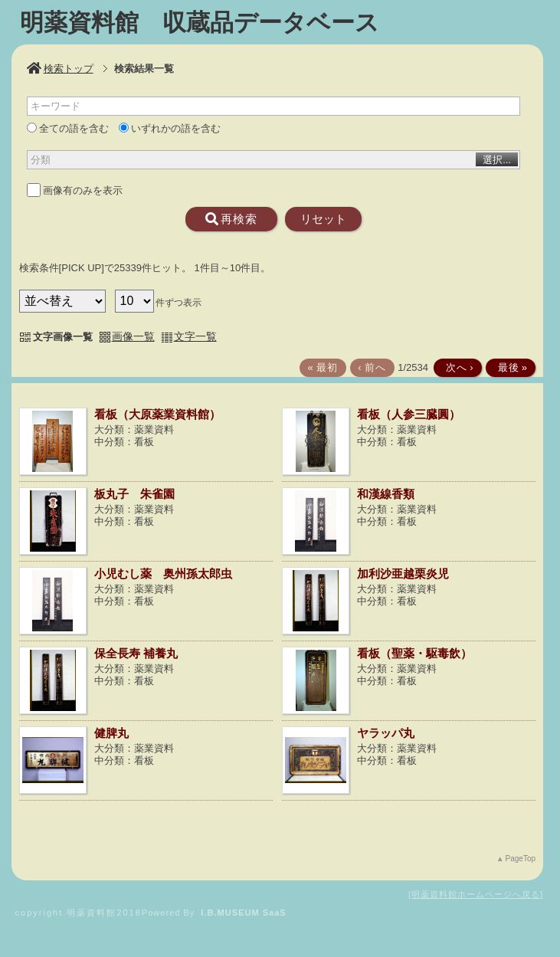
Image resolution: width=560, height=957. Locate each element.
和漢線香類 (385, 493)
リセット (323, 219)
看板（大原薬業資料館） (157, 414)
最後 (509, 367)
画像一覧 (133, 336)
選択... (497, 160)
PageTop (520, 858)
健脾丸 (111, 732)
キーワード (55, 106)
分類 (41, 160)
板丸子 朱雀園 (134, 493)
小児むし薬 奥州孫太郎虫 (163, 573)
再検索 (231, 219)
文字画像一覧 (63, 336)
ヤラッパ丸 (385, 732)
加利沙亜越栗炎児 (403, 573)
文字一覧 (195, 336)
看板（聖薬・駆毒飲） (414, 653)
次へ (456, 367)
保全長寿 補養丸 (136, 653)
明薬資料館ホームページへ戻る (475, 894)
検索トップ (60, 68)
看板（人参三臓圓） (408, 414)
